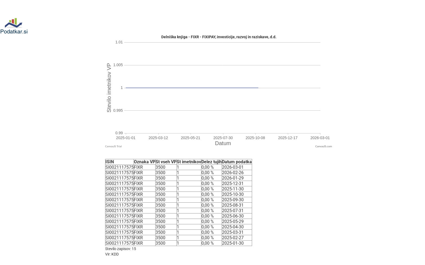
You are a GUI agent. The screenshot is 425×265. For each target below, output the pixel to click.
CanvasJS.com (323, 146)
